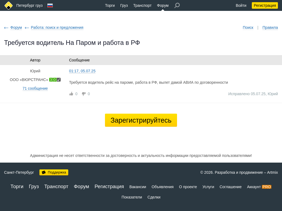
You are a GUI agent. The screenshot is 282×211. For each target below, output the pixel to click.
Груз (124, 5)
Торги (110, 5)
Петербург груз (29, 5)
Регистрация (265, 5)
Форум (163, 5)
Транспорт (142, 5)
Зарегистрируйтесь (140, 120)
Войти (241, 5)
